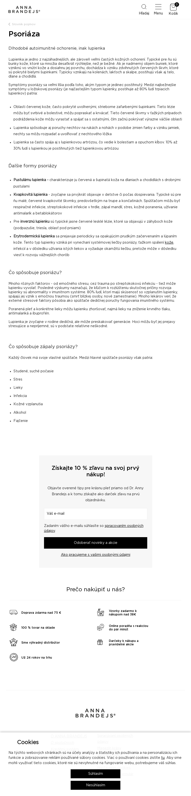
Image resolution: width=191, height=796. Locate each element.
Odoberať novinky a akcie (95, 543)
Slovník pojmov (24, 24)
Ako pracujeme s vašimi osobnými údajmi (95, 555)
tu (163, 758)
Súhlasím (95, 774)
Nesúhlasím (95, 785)
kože (169, 242)
